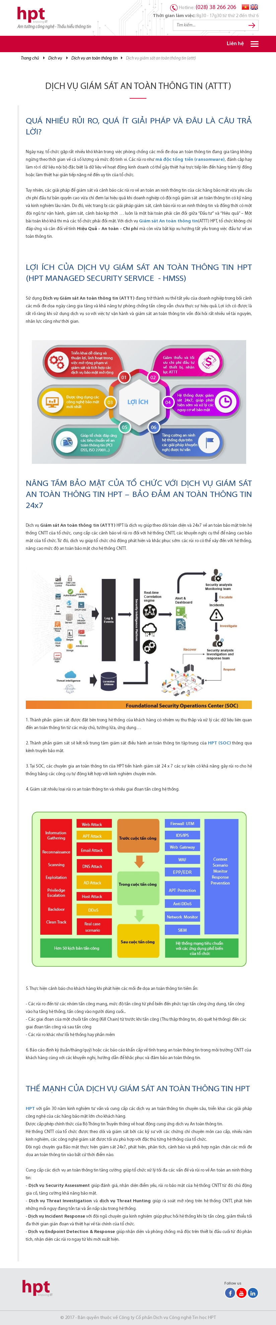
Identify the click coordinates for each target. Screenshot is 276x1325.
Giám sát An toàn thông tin (168, 221)
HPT (30, 1109)
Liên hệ (235, 43)
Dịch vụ (55, 58)
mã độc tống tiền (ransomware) (190, 160)
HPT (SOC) (219, 743)
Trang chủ (30, 58)
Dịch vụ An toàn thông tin (94, 58)
